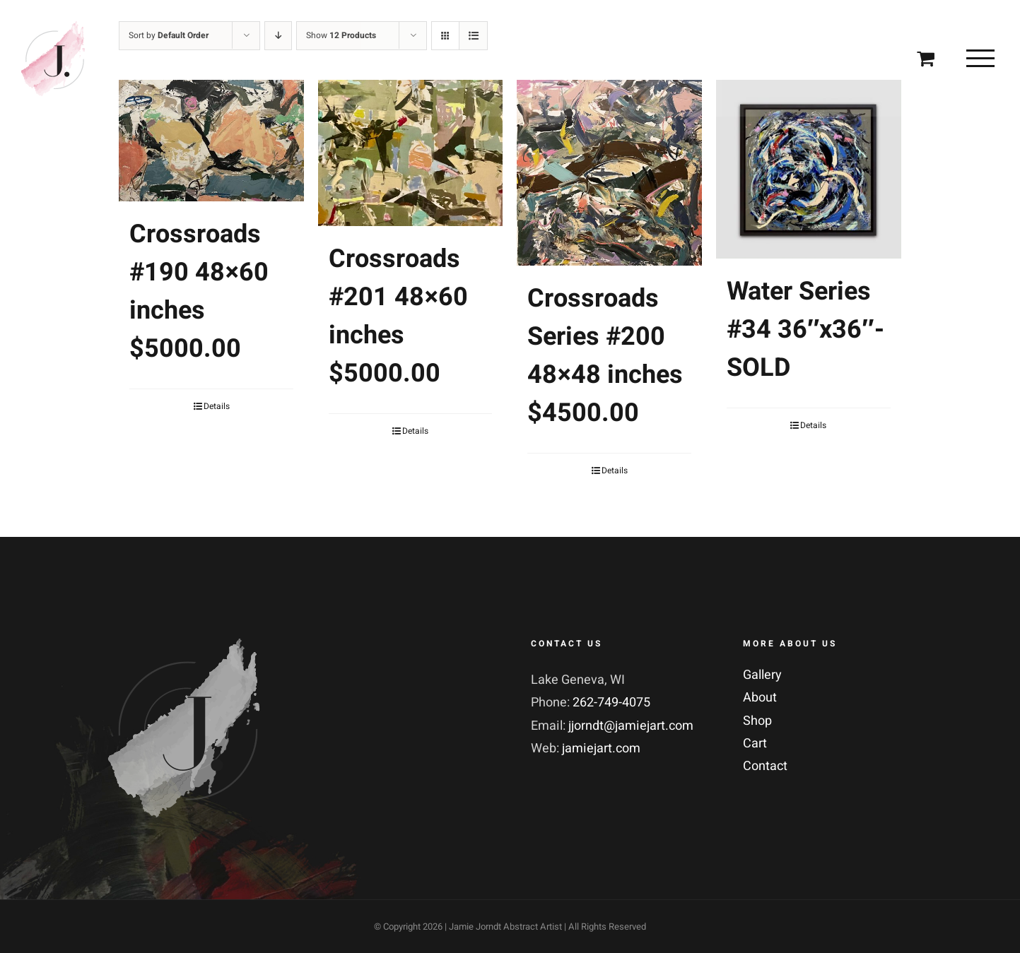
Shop (757, 720)
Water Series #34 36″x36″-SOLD (805, 329)
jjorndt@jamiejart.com (630, 725)
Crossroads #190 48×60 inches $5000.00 (199, 291)
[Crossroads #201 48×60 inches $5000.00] (410, 153)
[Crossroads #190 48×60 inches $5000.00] (211, 140)
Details (217, 406)
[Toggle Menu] (980, 57)
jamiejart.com (601, 748)
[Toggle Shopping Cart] (925, 57)
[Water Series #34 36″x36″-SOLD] (808, 169)
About (760, 697)
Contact (765, 766)
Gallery (762, 675)
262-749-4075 (611, 702)
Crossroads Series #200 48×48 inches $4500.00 (605, 356)
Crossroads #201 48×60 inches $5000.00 (398, 316)
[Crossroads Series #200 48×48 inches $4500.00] (609, 173)
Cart (755, 743)
